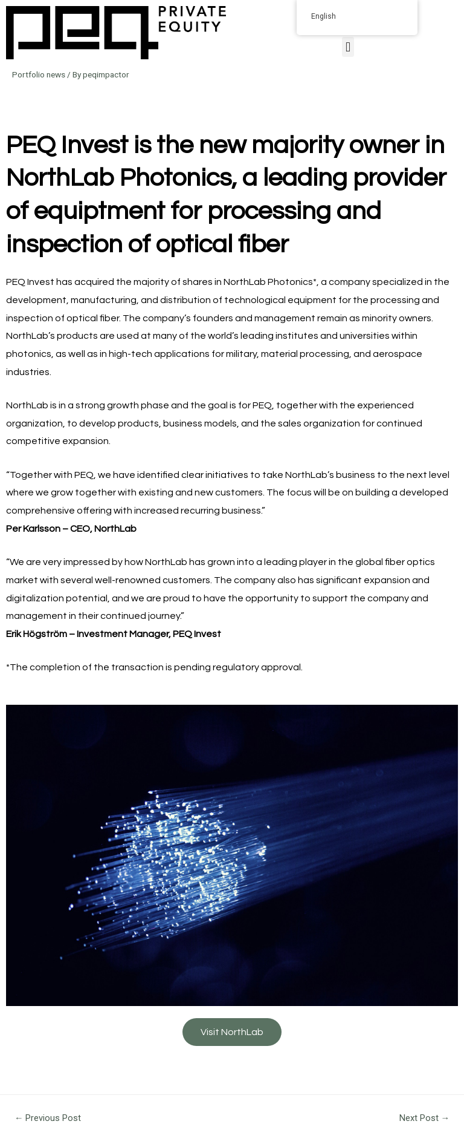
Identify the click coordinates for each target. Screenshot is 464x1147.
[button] (347, 47)
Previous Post (48, 1118)
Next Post (424, 1118)
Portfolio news (38, 74)
